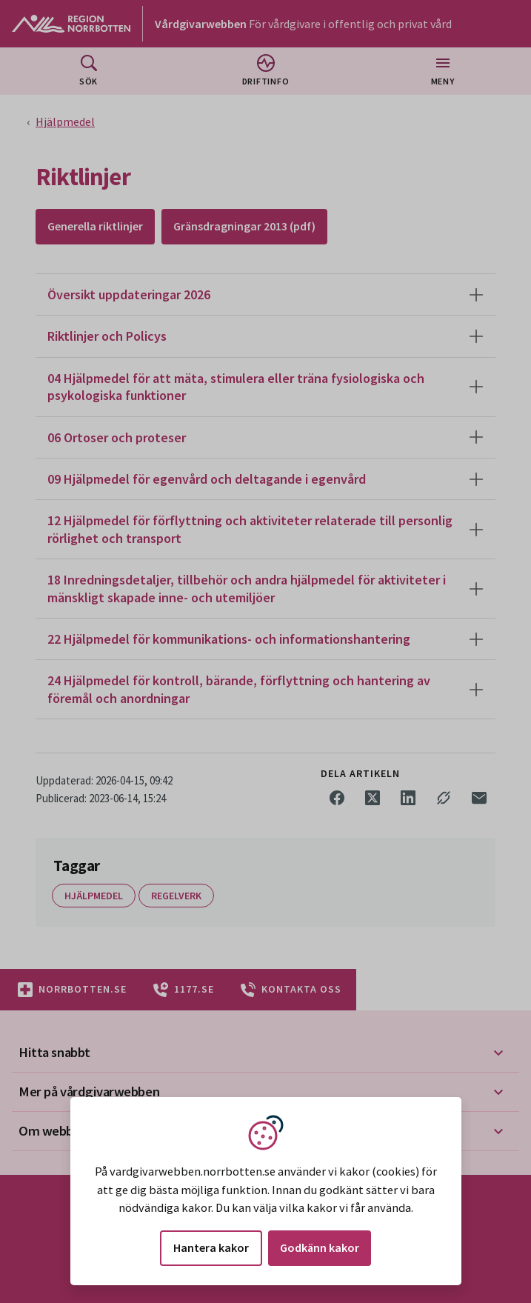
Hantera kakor (211, 1247)
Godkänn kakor (319, 1247)
